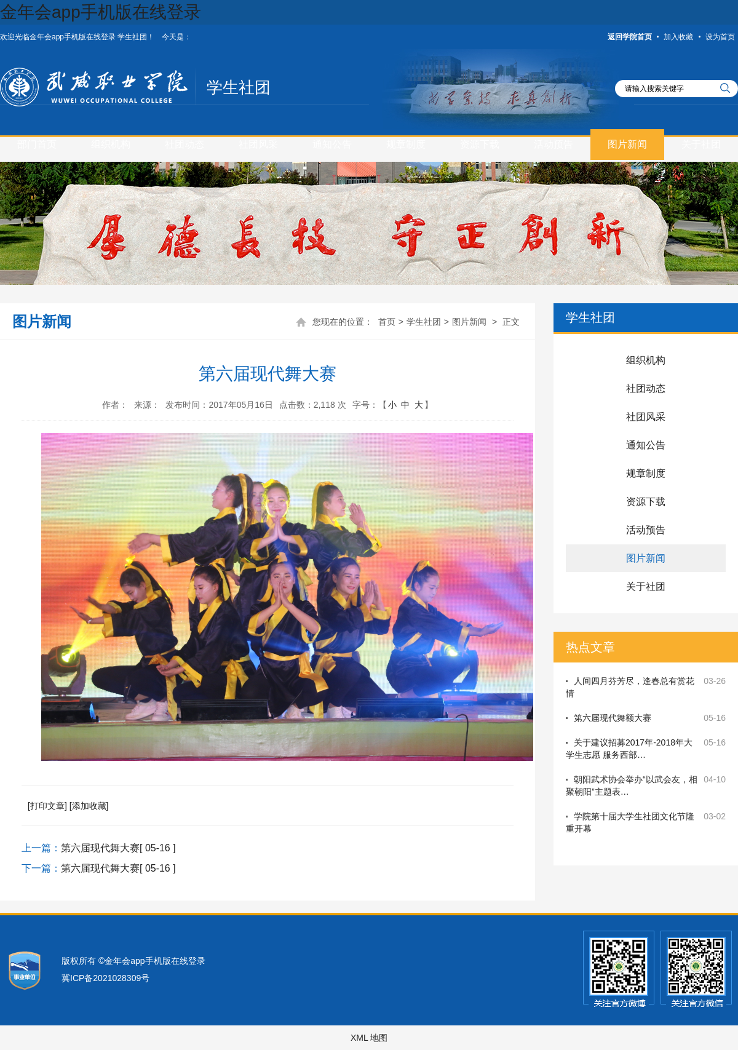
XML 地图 (369, 1038)
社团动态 (184, 144)
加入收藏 (678, 37)
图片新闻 (627, 144)
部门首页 (37, 144)
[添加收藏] (89, 806)
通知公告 (332, 144)
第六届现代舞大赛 (100, 848)
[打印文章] (47, 806)
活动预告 (553, 144)
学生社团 (239, 87)
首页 (386, 322)
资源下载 (479, 144)
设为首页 (720, 37)
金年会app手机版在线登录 (100, 12)
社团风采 (258, 144)
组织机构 (110, 144)
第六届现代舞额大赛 (612, 718)
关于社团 (701, 144)
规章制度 (406, 144)
